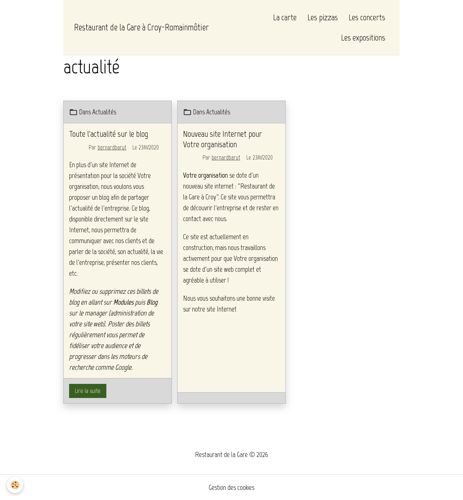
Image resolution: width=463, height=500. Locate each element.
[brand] (141, 27)
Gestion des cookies (231, 487)
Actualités (104, 111)
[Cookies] (15, 485)
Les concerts (367, 17)
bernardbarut (112, 147)
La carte (285, 17)
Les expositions (363, 37)
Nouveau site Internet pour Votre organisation (222, 138)
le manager (93, 313)
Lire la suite (88, 391)
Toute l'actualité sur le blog (108, 133)
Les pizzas (322, 17)
